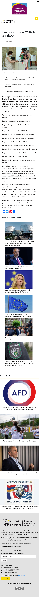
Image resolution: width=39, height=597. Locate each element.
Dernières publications (10, 72)
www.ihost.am (21, 575)
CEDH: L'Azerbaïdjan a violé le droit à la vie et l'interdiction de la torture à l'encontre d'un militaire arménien (19, 243)
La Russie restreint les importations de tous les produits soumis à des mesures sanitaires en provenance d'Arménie (19, 363)
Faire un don (6, 579)
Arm (36, 25)
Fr (36, 23)
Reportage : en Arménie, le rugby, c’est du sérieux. (19, 441)
